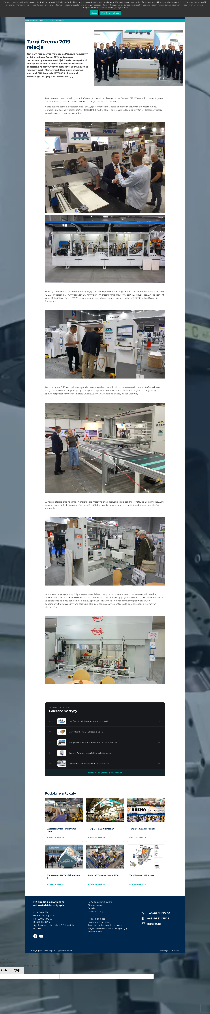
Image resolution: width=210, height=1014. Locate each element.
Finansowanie (95, 905)
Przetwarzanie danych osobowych (106, 925)
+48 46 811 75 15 (158, 918)
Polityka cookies (96, 919)
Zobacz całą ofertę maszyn (105, 772)
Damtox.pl (174, 950)
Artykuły (40, 20)
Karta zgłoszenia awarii (100, 902)
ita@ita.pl (154, 923)
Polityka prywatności (99, 922)
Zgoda (94, 13)
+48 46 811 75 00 (158, 913)
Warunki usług (96, 911)
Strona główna (30, 20)
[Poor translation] (17, 970)
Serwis (91, 908)
